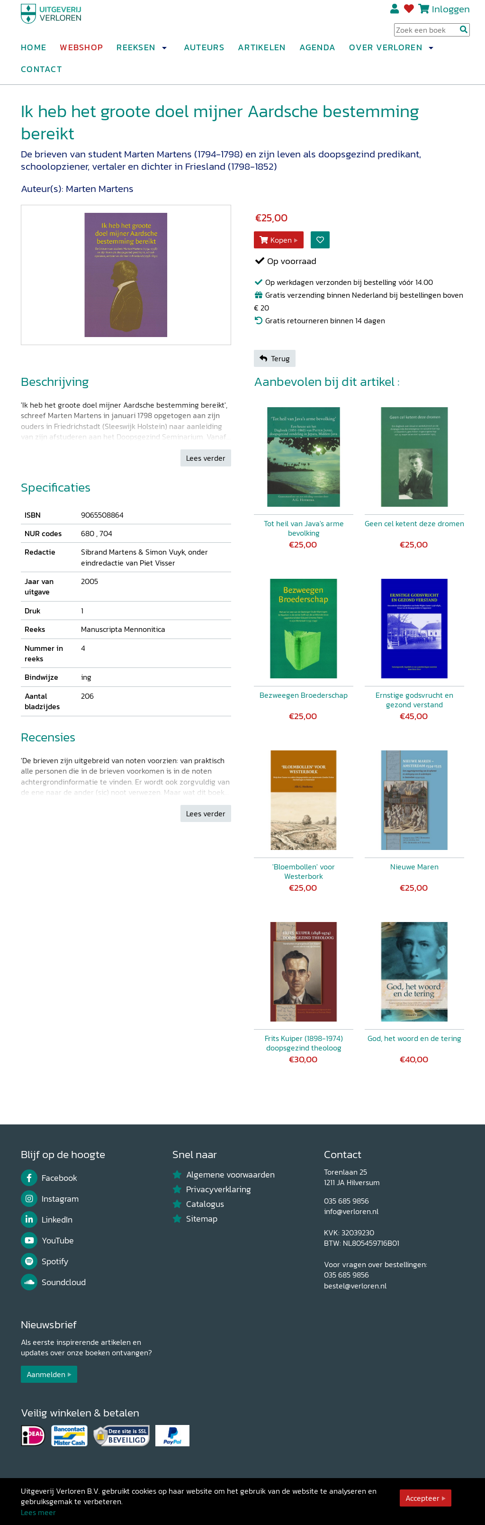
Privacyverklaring (211, 1189)
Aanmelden (46, 1374)
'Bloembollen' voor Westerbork (303, 871)
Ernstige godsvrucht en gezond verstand (414, 699)
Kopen (276, 240)
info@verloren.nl (351, 1211)
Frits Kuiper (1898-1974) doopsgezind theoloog (304, 1042)
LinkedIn (46, 1220)
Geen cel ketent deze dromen (414, 523)
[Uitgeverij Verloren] (66, 21)
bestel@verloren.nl (355, 1285)
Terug (275, 358)
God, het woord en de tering (414, 1038)
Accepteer (422, 1498)
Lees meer (38, 1512)
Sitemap (194, 1219)
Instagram (50, 1199)
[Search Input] (432, 33)
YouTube (47, 1240)
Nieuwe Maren (414, 866)
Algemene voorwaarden (223, 1175)
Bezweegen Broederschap (304, 695)
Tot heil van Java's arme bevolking (304, 528)
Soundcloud (53, 1282)
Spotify (45, 1261)
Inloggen (451, 12)
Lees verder (205, 458)
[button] (164, 52)
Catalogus (198, 1204)
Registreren (395, 13)
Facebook (49, 1178)
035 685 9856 (346, 1200)
